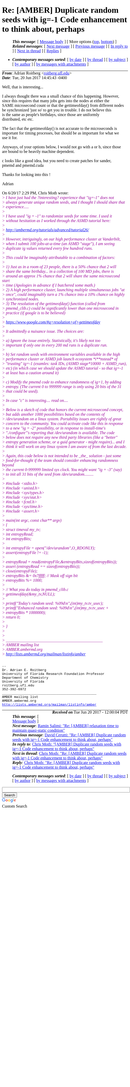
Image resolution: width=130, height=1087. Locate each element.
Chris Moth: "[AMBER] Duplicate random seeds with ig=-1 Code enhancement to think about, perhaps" (66, 754)
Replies (53, 51)
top (96, 41)
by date (76, 59)
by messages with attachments (61, 64)
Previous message (90, 46)
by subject (117, 59)
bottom (106, 41)
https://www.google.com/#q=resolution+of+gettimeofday (53, 322)
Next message (58, 46)
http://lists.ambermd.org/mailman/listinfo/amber (46, 654)
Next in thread (29, 51)
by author (22, 64)
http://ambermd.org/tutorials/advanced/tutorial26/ (47, 230)
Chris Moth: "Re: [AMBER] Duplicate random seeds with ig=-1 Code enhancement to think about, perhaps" (69, 764)
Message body (51, 41)
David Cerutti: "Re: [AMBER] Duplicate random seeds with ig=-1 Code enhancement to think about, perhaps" (69, 745)
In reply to (119, 46)
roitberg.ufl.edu (56, 73)
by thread (95, 59)
